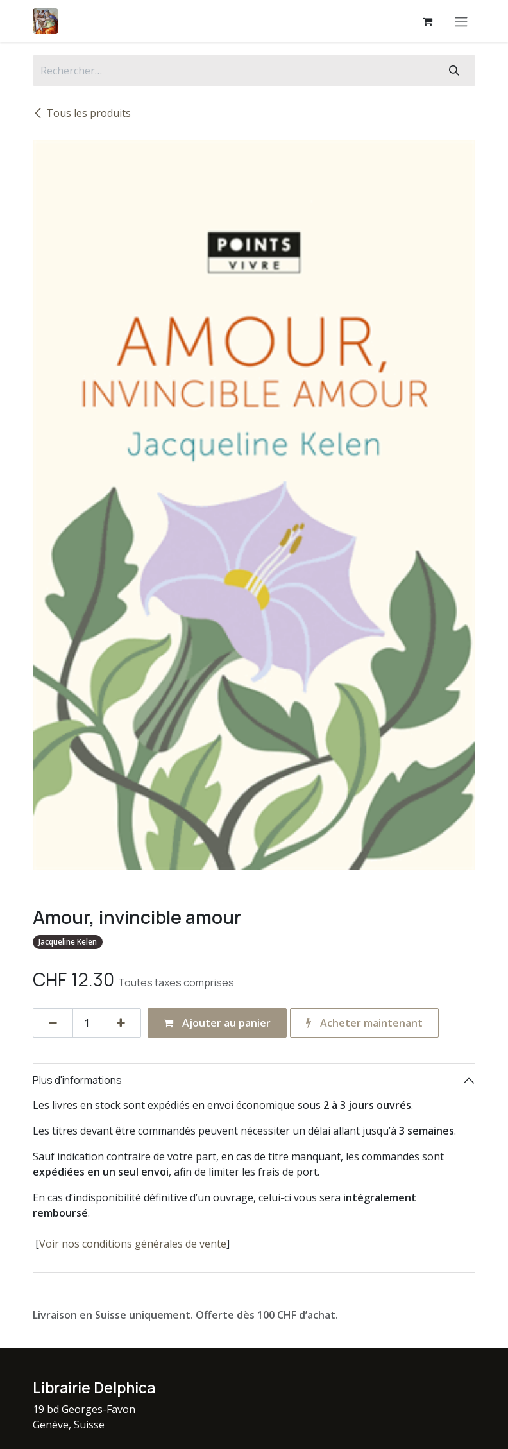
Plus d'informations (77, 1080)
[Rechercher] (454, 70)
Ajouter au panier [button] (217, 1023)
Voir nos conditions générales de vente (132, 1244)
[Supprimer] (53, 1023)
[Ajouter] (121, 1023)
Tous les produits (82, 113)
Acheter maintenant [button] (364, 1023)
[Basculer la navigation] (461, 21)
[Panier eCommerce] (427, 21)
